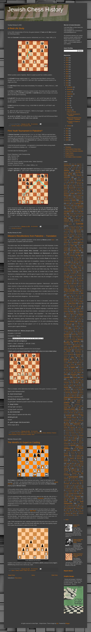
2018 (67, 76)
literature (74, 334)
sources (73, 453)
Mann (75, 342)
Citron (74, 216)
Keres (71, 311)
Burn (70, 205)
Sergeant (81, 437)
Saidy (72, 429)
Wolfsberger (78, 500)
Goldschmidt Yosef (76, 268)
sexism (80, 438)
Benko (65, 188)
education (75, 239)
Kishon (72, 313)
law (72, 328)
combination (77, 220)
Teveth (73, 474)
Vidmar (80, 485)
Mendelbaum (79, 354)
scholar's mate (67, 435)
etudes (75, 244)
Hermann (81, 290)
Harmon (80, 283)
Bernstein (79, 190)
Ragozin (65, 410)
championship (67, 211)
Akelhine (73, 168)
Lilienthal (79, 333)
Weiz (65, 495)
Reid (66, 414)
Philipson (81, 390)
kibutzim (81, 311)
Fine (71, 252)
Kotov (80, 319)
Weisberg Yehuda (73, 493)
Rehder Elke (73, 412)
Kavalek (65, 309)
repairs (81, 414)
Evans (79, 245)
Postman (80, 399)
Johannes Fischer (73, 301)
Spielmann (79, 456)
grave (74, 272)
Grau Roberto (68, 272)
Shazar (74, 442)
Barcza (65, 185)
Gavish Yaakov (67, 260)
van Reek (71, 485)
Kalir (80, 305)
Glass (29, 432)
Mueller (80, 362)
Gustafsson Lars (68, 280)
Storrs (66, 465)
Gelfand (21, 570)
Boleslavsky (79, 198)
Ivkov (82, 298)
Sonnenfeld (79, 452)
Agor (81, 165)
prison (71, 400)
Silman (80, 445)
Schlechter (73, 433)
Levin (80, 329)
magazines (76, 341)
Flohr (65, 254)
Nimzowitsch (73, 374)
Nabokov (66, 367)
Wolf (65, 500)
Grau (82, 270)
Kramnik (79, 321)
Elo (71, 242)
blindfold (76, 195)
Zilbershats (68, 513)
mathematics (78, 351)
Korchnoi (72, 318)
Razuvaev (66, 412)
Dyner (65, 237)
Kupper (70, 323)
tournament (26, 125)
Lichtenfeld (68, 333)
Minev (79, 357)
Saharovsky (66, 429)
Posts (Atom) (18, 578)
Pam (29, 570)
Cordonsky (79, 221)
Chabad (80, 210)
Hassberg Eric (73, 285)
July (68, 98)
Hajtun (69, 283)
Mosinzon (70, 362)
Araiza (76, 177)
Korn (77, 318)
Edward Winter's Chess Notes (73, 149)
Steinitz (81, 461)
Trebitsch (66, 478)
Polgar (80, 395)
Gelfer (72, 262)
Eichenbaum (78, 240)
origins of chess (71, 379)
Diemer (77, 229)
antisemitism (67, 177)
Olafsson (80, 375)
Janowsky (80, 300)
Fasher (65, 249)
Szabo (79, 466)
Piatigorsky (75, 392)
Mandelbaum (67, 343)
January (69, 125)
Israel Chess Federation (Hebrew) (74, 151)
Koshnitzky (68, 319)
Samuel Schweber (79, 430)
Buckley (65, 205)
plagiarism (81, 394)
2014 (67, 85)
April (68, 105)
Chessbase (68, 147)
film (67, 252)
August (69, 96)
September (70, 94)
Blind (72, 195)
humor (74, 295)
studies (76, 465)
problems (67, 402)
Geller (77, 262)
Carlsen (68, 208)
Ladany (76, 324)
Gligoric (79, 267)
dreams (65, 234)
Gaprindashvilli (77, 259)
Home (33, 575)
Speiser (73, 456)
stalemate (79, 458)
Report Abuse (68, 571)
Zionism (74, 513)
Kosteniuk (74, 319)
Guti (75, 280)
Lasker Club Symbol (76, 525)
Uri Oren (68, 482)
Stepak (68, 463)
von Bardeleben (67, 488)
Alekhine (66, 170)
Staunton (80, 460)
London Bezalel (74, 336)
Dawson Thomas (75, 227)
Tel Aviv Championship (75, 471)
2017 (67, 78)
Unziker (81, 480)
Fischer (77, 252)
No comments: (34, 124)
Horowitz (69, 295)
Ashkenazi (79, 179)
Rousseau (79, 422)
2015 (67, 83)
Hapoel (75, 283)
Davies (67, 227)
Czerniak (13, 125)
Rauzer (80, 410)
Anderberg (72, 175)
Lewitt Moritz (71, 331)
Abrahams (66, 164)
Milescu (65, 357)
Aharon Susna (67, 167)
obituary (73, 375)
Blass (72, 193)
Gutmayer (81, 280)
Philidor (80, 389)
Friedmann (72, 255)
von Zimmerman (69, 490)
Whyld (82, 495)
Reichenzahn (80, 412)
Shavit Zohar (67, 442)
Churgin (68, 216)
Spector (73, 455)
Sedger (67, 437)
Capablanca (80, 207)
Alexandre (66, 172)
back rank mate (80, 182)
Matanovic (81, 349)
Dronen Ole (72, 234)
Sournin (79, 453)
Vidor (65, 486)
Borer (80, 200)
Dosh (72, 232)
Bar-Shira (79, 183)
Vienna (69, 486)
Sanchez (67, 432)
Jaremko (65, 301)
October (69, 91)
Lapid (75, 326)
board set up (69, 197)
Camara (67, 206)
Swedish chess (73, 466)
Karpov (65, 308)
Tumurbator (73, 478)
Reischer (76, 414)
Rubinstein (76, 424)
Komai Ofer (79, 316)
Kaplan (74, 306)
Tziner (71, 480)
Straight (71, 465)
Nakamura (81, 367)
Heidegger (72, 286)
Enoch (25, 432)
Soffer (67, 452)
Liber (77, 331)
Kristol (65, 323)
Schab (77, 432)
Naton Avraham (74, 369)
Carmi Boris (79, 208)
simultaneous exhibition (25, 434)
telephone (66, 473)
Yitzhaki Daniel (74, 506)
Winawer (72, 496)
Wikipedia (40, 498)
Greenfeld (73, 273)
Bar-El (67, 183)
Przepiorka (66, 404)
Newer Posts (11, 575)
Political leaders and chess (72, 397)
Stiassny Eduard (79, 463)
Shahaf (66, 440)
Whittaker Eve (76, 495)
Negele (76, 370)
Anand (65, 175)
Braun (67, 203)
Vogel (74, 486)
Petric (82, 387)
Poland (70, 395)
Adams (13, 570)
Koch (73, 316)
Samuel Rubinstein (70, 430)
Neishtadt (81, 370)
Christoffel (81, 215)
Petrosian (67, 389)
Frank (75, 254)
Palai (71, 381)
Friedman (66, 255)
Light (74, 333)
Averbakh (79, 180)
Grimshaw (79, 273)
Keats (70, 309)
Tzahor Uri (66, 480)
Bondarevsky (67, 200)
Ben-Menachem (78, 187)
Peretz (71, 385)
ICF (65, 296)
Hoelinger (71, 293)
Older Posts (55, 575)
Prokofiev (78, 402)
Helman (65, 288)
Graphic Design (69, 576)
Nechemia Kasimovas (68, 370)
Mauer (71, 352)
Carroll (65, 210)
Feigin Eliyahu (73, 249)
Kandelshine (67, 306)
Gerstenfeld (80, 263)
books (74, 200)
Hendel (79, 288)
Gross (65, 275)
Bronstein (78, 203)
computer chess (67, 221)
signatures (73, 445)
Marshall (73, 347)
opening (75, 377)
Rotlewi (72, 422)
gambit (80, 257)
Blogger (68, 623)
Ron (81, 419)
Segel (71, 437)
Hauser (80, 285)
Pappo (76, 382)
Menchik (72, 354)
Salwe (81, 429)
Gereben (74, 263)
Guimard (80, 277)
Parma (82, 382)
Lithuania (80, 334)
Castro (75, 210)
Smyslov (75, 450)
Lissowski (66, 334)
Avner (69, 182)
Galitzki (74, 257)
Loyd (81, 336)
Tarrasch (66, 470)
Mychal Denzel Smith (73, 365)
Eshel (67, 244)
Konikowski (66, 318)
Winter (78, 496)
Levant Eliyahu (69, 329)
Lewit (65, 331)
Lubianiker (66, 337)
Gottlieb (74, 270)
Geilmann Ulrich (77, 260)
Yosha (80, 506)
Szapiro (65, 468)
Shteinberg (66, 445)
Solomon (72, 452)
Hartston (65, 285)
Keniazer (66, 311)
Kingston (67, 313)
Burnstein (75, 205)
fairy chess (73, 247)
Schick (82, 432)
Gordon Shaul (67, 270)
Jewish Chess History (35, 9)
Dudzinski (66, 236)
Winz (73, 498)
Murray (72, 364)
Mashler (75, 349)
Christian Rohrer (73, 215)
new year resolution (76, 372)
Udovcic (76, 480)
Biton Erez (75, 192)
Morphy (65, 360)
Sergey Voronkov (68, 438)
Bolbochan (73, 198)
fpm (57, 623)
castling (17, 570)
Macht (35, 432)
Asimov (65, 180)
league (76, 328)
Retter (80, 417)
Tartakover (73, 470)
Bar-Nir (72, 183)
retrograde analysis (71, 417)
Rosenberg (66, 420)
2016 (67, 80)
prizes (78, 401)
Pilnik (66, 394)
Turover (79, 478)
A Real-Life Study (16, 28)
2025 (67, 60)
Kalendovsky (73, 305)
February (69, 110)
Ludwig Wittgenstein (76, 337)
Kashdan (71, 308)
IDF (70, 296)
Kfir (76, 311)
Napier (67, 369)
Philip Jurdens (67, 390)
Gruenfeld (79, 275)
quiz (80, 407)
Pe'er (80, 384)
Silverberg (66, 447)
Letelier (81, 328)
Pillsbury (81, 392)
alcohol (79, 168)
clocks (79, 216)
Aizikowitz (66, 168)
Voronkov (76, 490)
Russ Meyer (78, 425)
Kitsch (77, 313)
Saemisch (72, 427)
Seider (75, 437)
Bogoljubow (78, 197)
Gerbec (68, 263)
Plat (66, 395)
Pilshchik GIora (73, 394)
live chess (66, 336)
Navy (80, 369)
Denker (72, 229)
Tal (70, 468)
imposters (72, 298)
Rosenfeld (81, 420)
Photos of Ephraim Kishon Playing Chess (78, 541)
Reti (82, 415)
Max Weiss (78, 352)
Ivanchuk (77, 298)
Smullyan (68, 450)
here (53, 239)
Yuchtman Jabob (79, 508)
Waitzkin (70, 491)
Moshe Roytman (73, 360)
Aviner (65, 182)
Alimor (72, 172)
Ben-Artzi (71, 187)
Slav (75, 448)
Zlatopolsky (70, 515)
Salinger (77, 429)
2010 (67, 135)
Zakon (67, 510)
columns (13, 432)
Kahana (80, 303)
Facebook (66, 247)
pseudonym (77, 404)
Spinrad (65, 458)
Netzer (67, 372)
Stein (71, 461)
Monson (74, 359)
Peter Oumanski (75, 387)
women (66, 501)
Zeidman (65, 511)
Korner (81, 318)
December (70, 87)
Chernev (76, 211)
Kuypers (81, 323)
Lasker (66, 328)
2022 (67, 67)
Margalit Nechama (78, 344)
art (72, 179)
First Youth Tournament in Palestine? (25, 131)
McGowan (66, 354)
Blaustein (79, 193)
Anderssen (79, 175)
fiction (71, 250)
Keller (80, 309)
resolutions (77, 415)
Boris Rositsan (67, 201)
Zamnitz (79, 510)
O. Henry (68, 375)
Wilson (66, 496)
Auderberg (72, 180)
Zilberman (81, 511)
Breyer (72, 203)
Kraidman (72, 321)
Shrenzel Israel (79, 443)
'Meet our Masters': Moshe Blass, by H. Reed (78, 555)
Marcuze (70, 344)
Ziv (66, 515)
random (70, 410)
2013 (67, 128)
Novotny (81, 374)
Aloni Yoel (78, 174)
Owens (79, 379)
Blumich (81, 195)
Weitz (33, 434)
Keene (75, 309)
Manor (80, 342)
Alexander (78, 170)
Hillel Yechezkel (69, 291)
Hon (32, 432)
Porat (18, 434)
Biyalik (80, 192)
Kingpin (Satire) (69, 153)
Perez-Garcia (78, 385)
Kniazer (81, 315)
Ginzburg (77, 265)
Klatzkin (81, 313)
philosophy (67, 392)
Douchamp (79, 232)
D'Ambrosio (71, 226)
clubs (65, 218)
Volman (80, 486)
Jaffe (75, 300)
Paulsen (67, 384)
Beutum (65, 192)
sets (75, 438)
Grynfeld (74, 277)
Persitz (66, 387)
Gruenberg (72, 275)
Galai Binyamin (67, 257)
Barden (70, 185)
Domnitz (78, 231)
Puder (75, 405)
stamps (66, 460)
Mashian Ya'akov (68, 349)
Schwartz (81, 435)
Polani (75, 395)
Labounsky (68, 324)
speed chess (80, 455)
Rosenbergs (73, 420)
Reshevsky (68, 415)
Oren (81, 377)
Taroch (80, 468)
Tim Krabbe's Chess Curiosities (73, 157)
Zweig (76, 515)
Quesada (73, 407)
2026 (67, 58)
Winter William (67, 498)
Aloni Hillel (78, 172)
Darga (81, 226)
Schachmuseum (69, 155)
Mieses (44, 432)
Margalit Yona (67, 346)
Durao (80, 236)
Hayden (65, 286)
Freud (80, 254)
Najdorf (73, 367)
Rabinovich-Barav (69, 409)
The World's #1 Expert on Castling (24, 442)
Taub (21, 125)
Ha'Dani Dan (69, 281)
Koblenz (68, 316)
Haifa (65, 283)
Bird (70, 192)
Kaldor (65, 305)
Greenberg (66, 273)
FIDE (77, 250)
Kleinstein (68, 314)
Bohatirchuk (66, 198)
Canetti (73, 206)
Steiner (75, 461)
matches (68, 351)
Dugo (71, 236)
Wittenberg (79, 498)
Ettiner (71, 244)
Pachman (66, 381)
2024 (67, 62)
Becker (65, 187)
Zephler (71, 511)
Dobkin (22, 432)
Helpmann (73, 288)
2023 (67, 64)
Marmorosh (39, 432)
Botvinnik (81, 202)
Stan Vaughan (73, 460)
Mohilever (49, 432)
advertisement (67, 165)
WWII (76, 505)
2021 (67, 69)
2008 (67, 140)
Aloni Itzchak (68, 174)
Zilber (76, 511)
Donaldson (66, 232)
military (72, 357)
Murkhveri (66, 364)
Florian (71, 254)
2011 (67, 133)
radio (79, 409)
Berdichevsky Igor (74, 188)
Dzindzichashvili (67, 239)
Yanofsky (67, 506)
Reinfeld (70, 414)
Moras (80, 359)
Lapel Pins (70, 326)
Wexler (69, 495)
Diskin (66, 231)
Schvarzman (74, 435)
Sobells (81, 450)
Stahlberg (72, 458)
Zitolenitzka (81, 513)
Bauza (80, 185)
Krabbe (25, 570)
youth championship (68, 508)
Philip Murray (75, 390)
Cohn (80, 218)
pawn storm (73, 384)
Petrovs (74, 389)
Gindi (72, 265)
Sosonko (66, 453)
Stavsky (65, 461)
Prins (65, 400)
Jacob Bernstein (68, 300)
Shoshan (72, 443)
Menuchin (66, 356)
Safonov (79, 427)
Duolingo (76, 236)
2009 (67, 137)
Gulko (65, 278)
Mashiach (79, 347)
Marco (65, 344)
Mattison (65, 352)
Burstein (81, 205)
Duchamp (79, 234)
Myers (80, 365)
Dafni (77, 226)
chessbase (71, 213)
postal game (73, 399)
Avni (74, 182)
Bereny (72, 190)
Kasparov (78, 308)
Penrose (66, 385)
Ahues (74, 167)
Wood (74, 501)
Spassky (66, 455)
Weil (30, 125)
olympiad (67, 377)
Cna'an (73, 218)
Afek (75, 165)
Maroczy (66, 347)
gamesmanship (67, 259)
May (68, 103)
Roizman (76, 419)
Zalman (73, 510)
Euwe (72, 245)
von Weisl (81, 488)
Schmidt (80, 433)
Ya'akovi (81, 505)
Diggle (82, 229)
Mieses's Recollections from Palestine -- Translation (32, 236)
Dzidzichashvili (77, 237)
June (68, 100)
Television (74, 473)
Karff (80, 306)
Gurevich (79, 278)
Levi (76, 329)
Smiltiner (81, 448)
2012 (67, 131)
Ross (67, 422)
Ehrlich (71, 240)
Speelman (68, 456)
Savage (72, 432)
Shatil (80, 440)
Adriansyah (79, 164)
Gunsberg (71, 278)
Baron (75, 185)
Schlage (67, 433)
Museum (79, 364)
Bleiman (66, 195)
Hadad (75, 281)
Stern (73, 463)
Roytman (67, 424)
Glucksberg (66, 268)
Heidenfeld (79, 286)
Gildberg (67, 265)
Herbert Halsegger (69, 290)
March (69, 107)
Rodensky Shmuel (68, 419)
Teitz (65, 471)
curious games (68, 224)
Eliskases (66, 242)
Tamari (75, 468)
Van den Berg (75, 483)
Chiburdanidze (79, 213)
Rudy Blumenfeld (68, 425)
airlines (79, 167)
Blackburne (66, 193)
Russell (65, 427)
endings (18, 125)
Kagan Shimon (72, 303)
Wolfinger (71, 500)
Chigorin (66, 215)
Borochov (74, 201)
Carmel (73, 208)
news (65, 374)
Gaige (79, 255)
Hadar (80, 281)
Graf (78, 270)
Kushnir (76, 323)
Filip (82, 250)
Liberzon (81, 331)
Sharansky (73, 440)
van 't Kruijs (76, 482)
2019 (67, 73)
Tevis (78, 474)
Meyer (72, 356)
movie (75, 362)
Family (79, 247)
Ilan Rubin (76, 296)
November (70, 89)
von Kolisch (74, 488)
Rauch (75, 410)
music (65, 365)
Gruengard (66, 277)
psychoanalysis (67, 405)
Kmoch (74, 314)
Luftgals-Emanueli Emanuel (70, 339)
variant (75, 485)
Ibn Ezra (80, 295)
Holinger (77, 293)
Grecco (80, 272)
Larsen (80, 326)
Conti (74, 221)
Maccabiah (80, 339)
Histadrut (77, 291)
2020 (67, 71)
